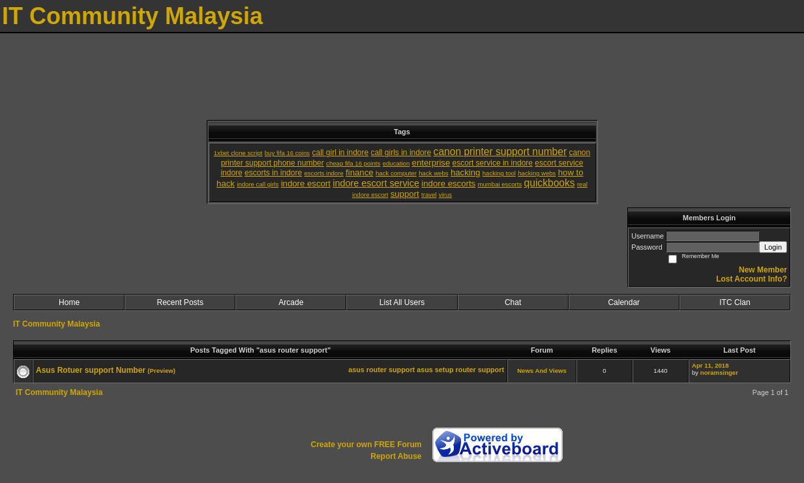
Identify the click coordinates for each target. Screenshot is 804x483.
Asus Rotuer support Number (90, 370)
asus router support (381, 369)
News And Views (542, 370)
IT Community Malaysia (56, 324)
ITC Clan (734, 302)
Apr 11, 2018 (710, 365)
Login (773, 247)
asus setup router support (460, 369)
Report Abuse (395, 456)
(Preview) (161, 370)
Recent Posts (180, 302)
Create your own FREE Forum (365, 444)
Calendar (624, 302)
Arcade (290, 302)
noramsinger (719, 372)
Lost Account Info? (751, 279)
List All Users (402, 302)
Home (69, 302)
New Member (763, 269)
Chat (513, 302)
